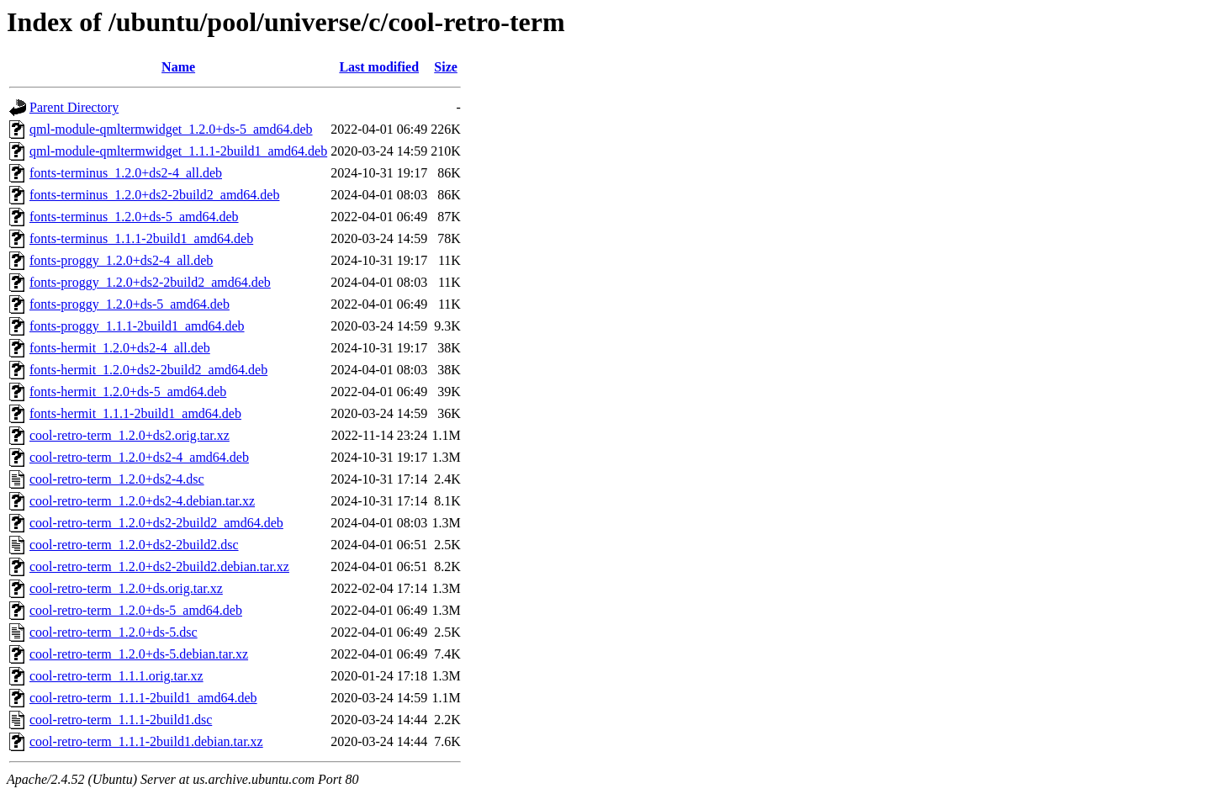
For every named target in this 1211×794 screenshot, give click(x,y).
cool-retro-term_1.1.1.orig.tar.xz (116, 676)
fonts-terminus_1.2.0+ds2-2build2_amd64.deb (154, 195)
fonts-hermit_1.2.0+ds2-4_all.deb (119, 348)
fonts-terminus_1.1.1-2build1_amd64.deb (141, 238)
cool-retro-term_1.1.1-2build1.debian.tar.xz (146, 741)
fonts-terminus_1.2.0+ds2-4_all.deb (125, 173)
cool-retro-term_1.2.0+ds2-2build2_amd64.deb (156, 523)
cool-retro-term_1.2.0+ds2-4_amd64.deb (139, 457)
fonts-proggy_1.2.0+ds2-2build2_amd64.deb (150, 282)
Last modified (379, 67)
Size (445, 67)
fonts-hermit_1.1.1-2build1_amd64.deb (135, 413)
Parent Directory (74, 107)
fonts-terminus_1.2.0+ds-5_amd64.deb (134, 216)
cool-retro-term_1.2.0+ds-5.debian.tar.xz (138, 654)
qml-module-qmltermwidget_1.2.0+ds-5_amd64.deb (171, 129)
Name (178, 67)
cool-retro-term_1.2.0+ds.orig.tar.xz (126, 588)
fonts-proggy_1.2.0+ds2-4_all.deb (121, 260)
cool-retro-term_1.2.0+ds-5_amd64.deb (135, 610)
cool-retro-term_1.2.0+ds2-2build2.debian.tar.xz (159, 566)
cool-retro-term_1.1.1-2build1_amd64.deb (143, 698)
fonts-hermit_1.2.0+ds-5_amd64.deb (127, 391)
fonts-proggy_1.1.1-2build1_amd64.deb (137, 326)
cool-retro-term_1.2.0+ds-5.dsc (113, 632)
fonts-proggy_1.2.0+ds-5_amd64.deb (129, 304)
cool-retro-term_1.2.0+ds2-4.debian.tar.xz (142, 501)
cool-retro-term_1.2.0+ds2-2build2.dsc (134, 544)
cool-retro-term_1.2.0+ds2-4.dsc (116, 479)
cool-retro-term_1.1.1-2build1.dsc (120, 719)
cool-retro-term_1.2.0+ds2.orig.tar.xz (129, 435)
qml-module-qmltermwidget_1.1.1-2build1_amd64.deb (178, 151)
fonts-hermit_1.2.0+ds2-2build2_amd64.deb (148, 370)
